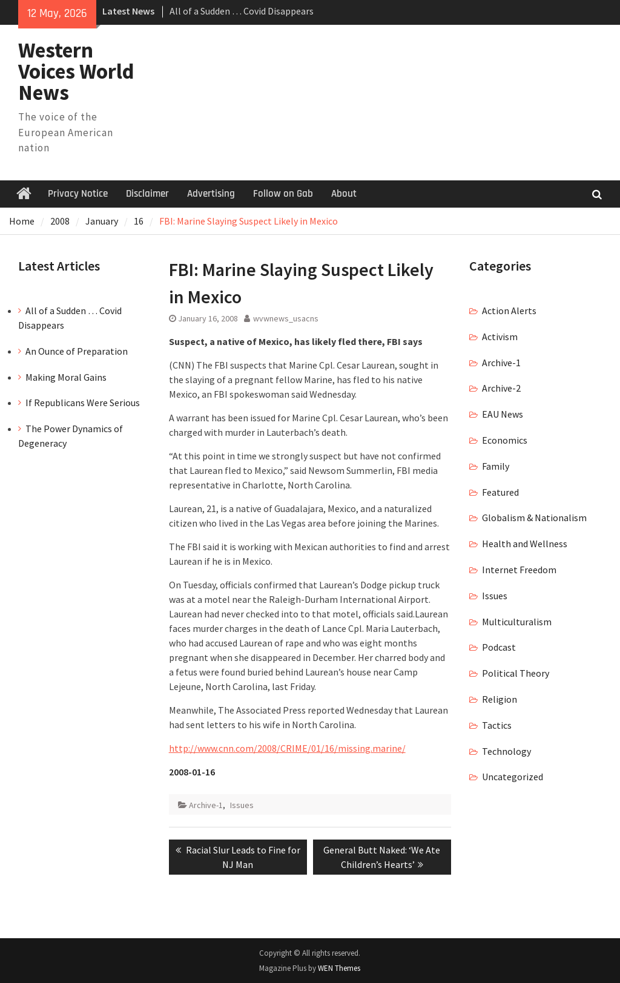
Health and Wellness (524, 544)
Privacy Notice (78, 193)
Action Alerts (509, 310)
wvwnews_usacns (285, 318)
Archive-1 (206, 805)
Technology (506, 751)
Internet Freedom (519, 570)
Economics (504, 440)
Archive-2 (501, 388)
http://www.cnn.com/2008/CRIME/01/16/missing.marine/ (287, 748)
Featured (500, 492)
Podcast (499, 647)
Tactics (497, 725)
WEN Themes (339, 968)
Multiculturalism (517, 622)
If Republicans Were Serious (82, 402)
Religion (499, 699)
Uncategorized (512, 777)
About (344, 193)
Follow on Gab (283, 193)
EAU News (502, 414)
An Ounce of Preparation (76, 351)
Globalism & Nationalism (534, 517)
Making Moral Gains (66, 377)
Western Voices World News (76, 71)
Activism (500, 336)
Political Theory (515, 673)
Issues (242, 805)
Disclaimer (147, 193)
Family (495, 466)
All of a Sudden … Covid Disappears (242, 11)
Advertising (211, 193)
